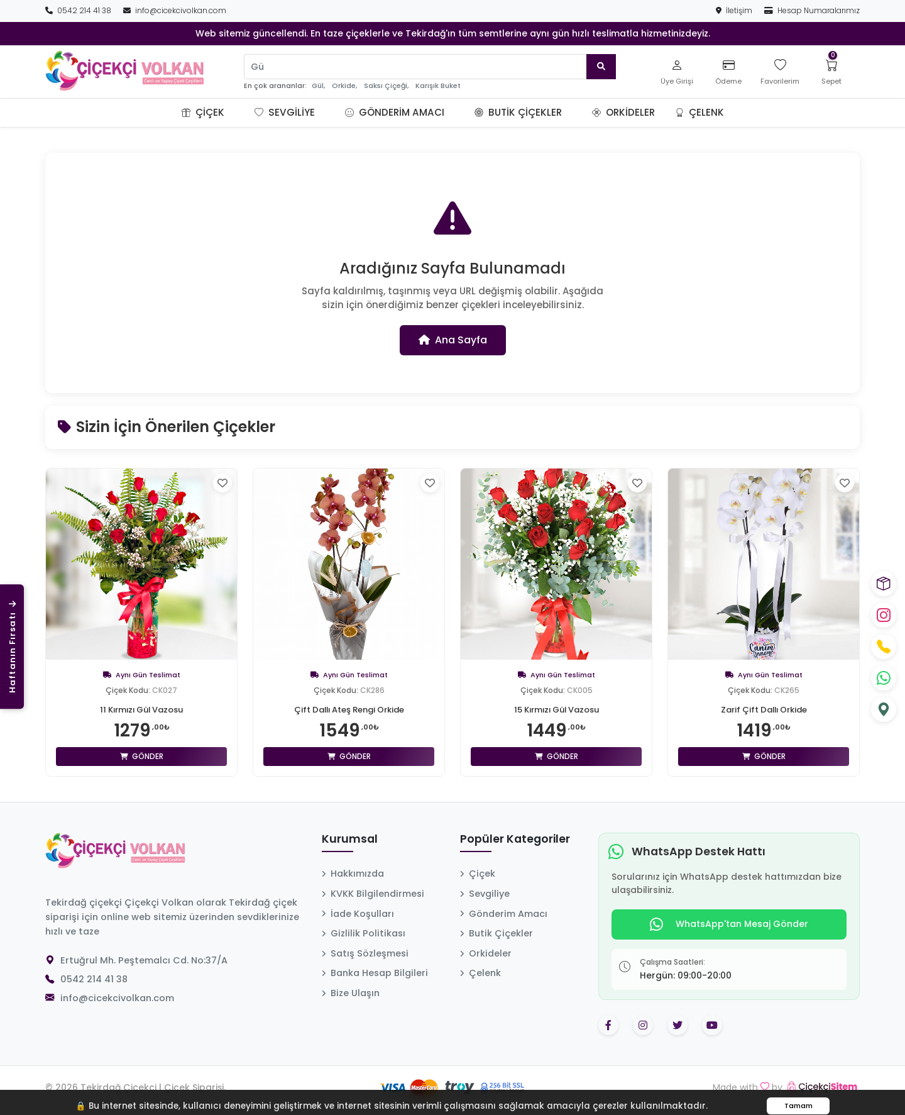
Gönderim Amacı (394, 112)
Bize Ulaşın (351, 993)
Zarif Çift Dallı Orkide (763, 709)
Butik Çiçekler (518, 112)
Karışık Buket (438, 85)
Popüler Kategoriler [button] (515, 839)
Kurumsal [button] (350, 839)
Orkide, (344, 85)
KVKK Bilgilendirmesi (373, 893)
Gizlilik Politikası (363, 933)
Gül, (318, 85)
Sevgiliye (285, 112)
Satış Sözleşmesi (365, 953)
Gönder (141, 756)
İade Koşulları (358, 913)
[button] (239, 112)
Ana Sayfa (453, 340)
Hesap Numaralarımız (812, 10)
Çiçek (203, 112)
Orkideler (623, 112)
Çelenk (699, 112)
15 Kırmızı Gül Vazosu (556, 709)
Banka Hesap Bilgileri (375, 973)
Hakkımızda (353, 873)
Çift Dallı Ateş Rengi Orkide (349, 709)
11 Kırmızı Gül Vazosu (142, 709)
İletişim (735, 10)
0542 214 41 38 (79, 10)
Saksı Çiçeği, (386, 85)
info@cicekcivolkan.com (174, 10)
